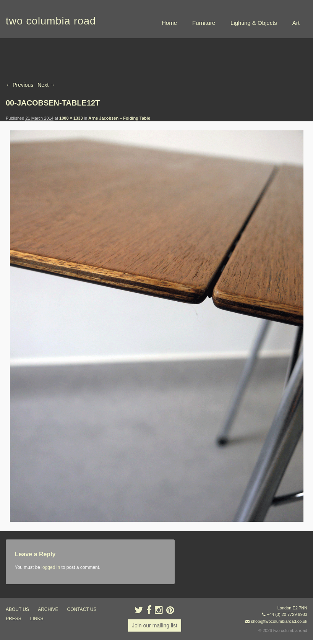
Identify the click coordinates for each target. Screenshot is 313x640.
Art (296, 22)
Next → (46, 85)
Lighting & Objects (253, 22)
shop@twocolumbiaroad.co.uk (279, 621)
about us (17, 609)
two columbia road (51, 21)
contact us (82, 609)
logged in (50, 567)
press (13, 618)
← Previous (19, 85)
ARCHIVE (48, 609)
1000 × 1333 (71, 118)
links (37, 618)
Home (169, 22)
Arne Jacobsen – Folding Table (119, 118)
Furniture (203, 22)
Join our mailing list (154, 625)
